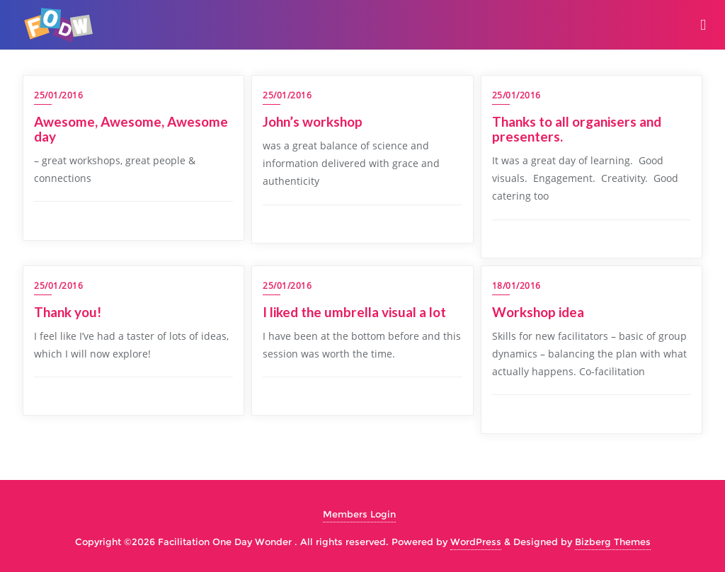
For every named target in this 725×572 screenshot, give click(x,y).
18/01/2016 (516, 286)
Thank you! (69, 312)
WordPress (475, 541)
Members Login (359, 514)
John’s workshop (312, 121)
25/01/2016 (58, 95)
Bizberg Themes (613, 541)
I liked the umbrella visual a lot (354, 312)
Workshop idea (538, 312)
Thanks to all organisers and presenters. (576, 128)
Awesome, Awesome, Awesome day (131, 128)
